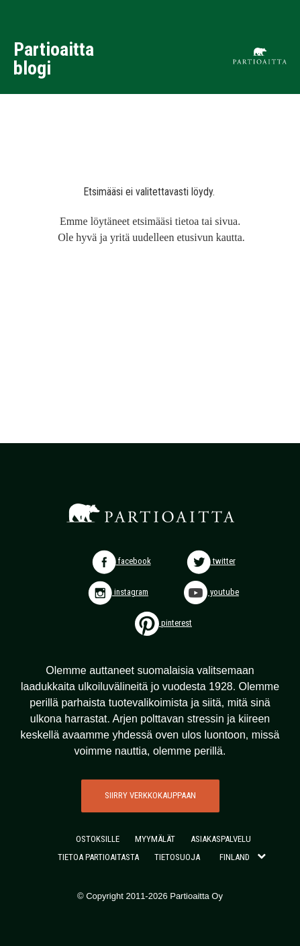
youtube (211, 592)
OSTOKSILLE (97, 839)
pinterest (163, 623)
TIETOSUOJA (177, 857)
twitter (211, 561)
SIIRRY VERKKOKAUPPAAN (150, 795)
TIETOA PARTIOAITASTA (98, 857)
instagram (118, 592)
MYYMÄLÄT (155, 839)
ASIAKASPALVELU (221, 839)
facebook (121, 561)
